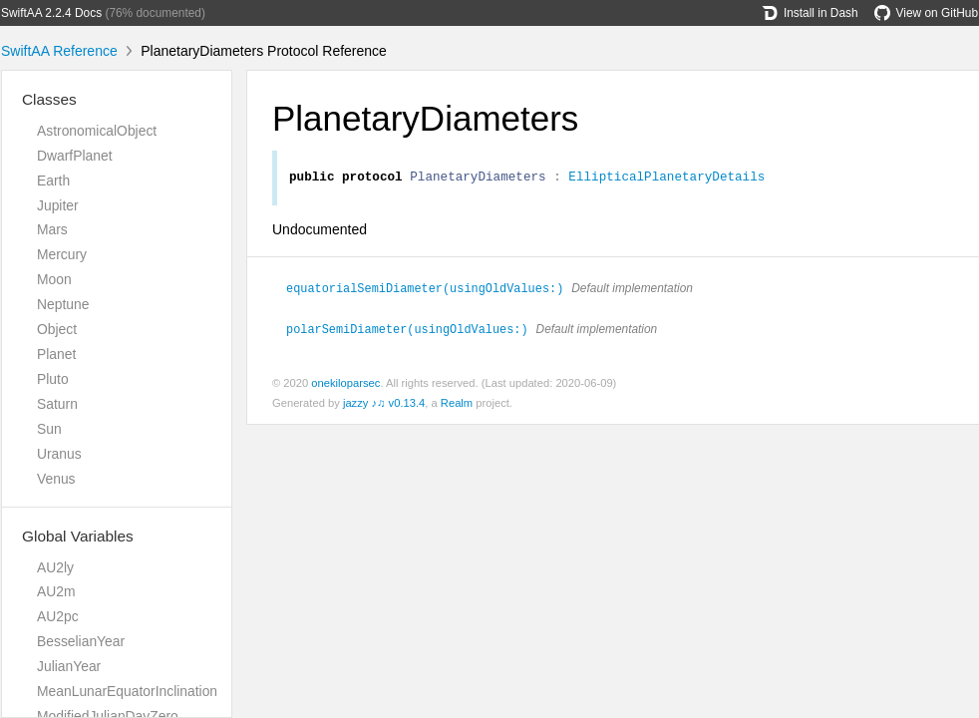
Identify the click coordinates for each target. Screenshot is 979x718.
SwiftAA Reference (59, 51)
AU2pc (58, 616)
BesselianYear (81, 641)
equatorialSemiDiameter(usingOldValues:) (433, 290)
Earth (53, 180)
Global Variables (78, 536)
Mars (52, 229)
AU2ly (55, 567)
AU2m (56, 591)
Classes (49, 99)
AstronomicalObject (97, 131)
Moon (54, 279)
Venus (56, 479)
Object (57, 329)
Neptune (63, 304)
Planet (56, 354)
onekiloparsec (345, 384)
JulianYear (69, 666)
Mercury (62, 254)
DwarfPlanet (75, 156)
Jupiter (58, 205)
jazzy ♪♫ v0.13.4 (384, 404)
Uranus (59, 454)
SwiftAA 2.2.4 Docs (51, 13)
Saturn (57, 404)
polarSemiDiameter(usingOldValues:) (415, 330)
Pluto (53, 379)
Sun (49, 429)
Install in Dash (810, 13)
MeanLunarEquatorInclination (127, 691)
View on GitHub (926, 13)
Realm (457, 404)
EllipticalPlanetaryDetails (666, 178)
